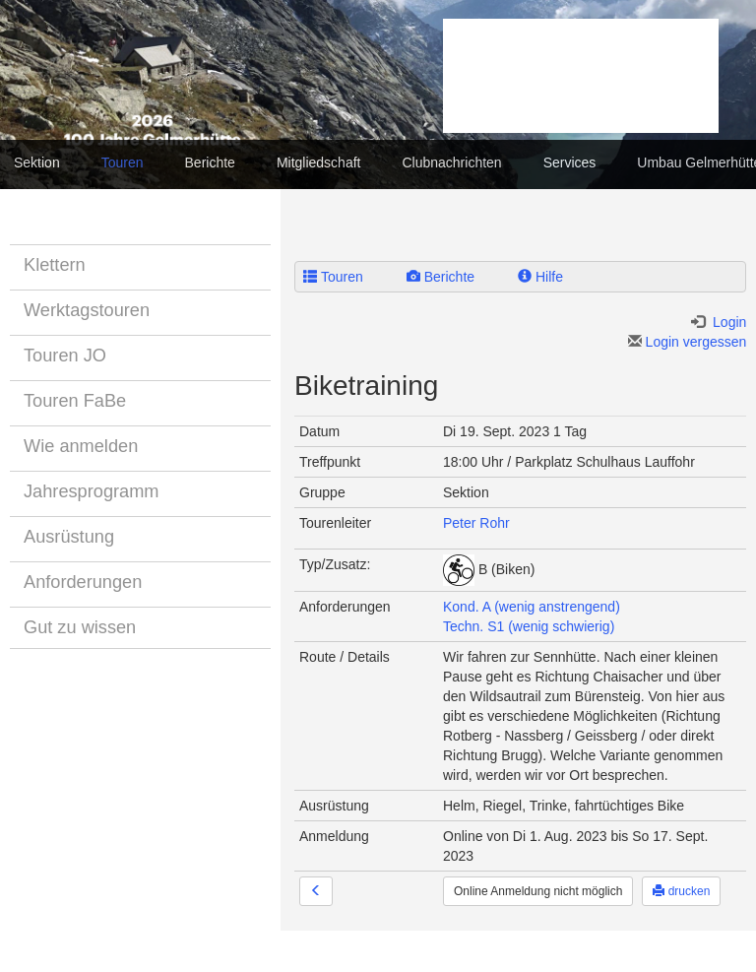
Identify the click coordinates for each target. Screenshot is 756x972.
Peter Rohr (476, 523)
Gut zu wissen (80, 627)
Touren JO (65, 355)
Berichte (210, 162)
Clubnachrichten (451, 162)
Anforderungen (83, 582)
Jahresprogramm (91, 491)
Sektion (37, 162)
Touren (122, 162)
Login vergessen (687, 342)
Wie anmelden (81, 446)
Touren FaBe (75, 401)
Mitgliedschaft (319, 162)
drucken (681, 891)
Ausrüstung (69, 537)
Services (570, 162)
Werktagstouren (87, 310)
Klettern (55, 265)
